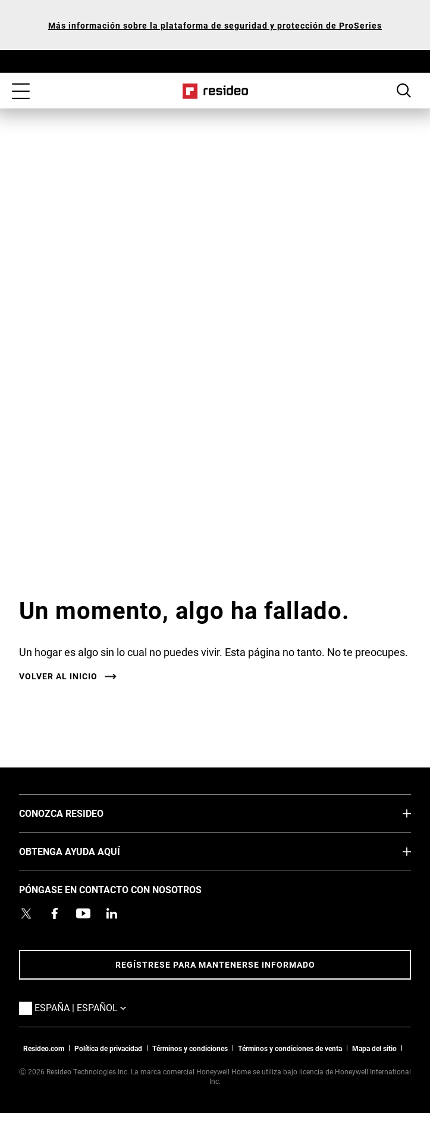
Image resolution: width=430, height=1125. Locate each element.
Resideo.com (43, 1048)
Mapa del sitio (374, 1048)
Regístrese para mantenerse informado (215, 964)
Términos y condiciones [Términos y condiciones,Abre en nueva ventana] (190, 1048)
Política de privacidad (108, 1048)
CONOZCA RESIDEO (79, 812)
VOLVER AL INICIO (58, 676)
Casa (215, 91)
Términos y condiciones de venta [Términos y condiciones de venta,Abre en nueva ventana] (290, 1048)
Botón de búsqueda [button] (404, 90)
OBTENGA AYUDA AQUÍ (87, 850)
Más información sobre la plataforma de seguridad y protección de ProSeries (215, 25)
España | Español (98, 1007)
